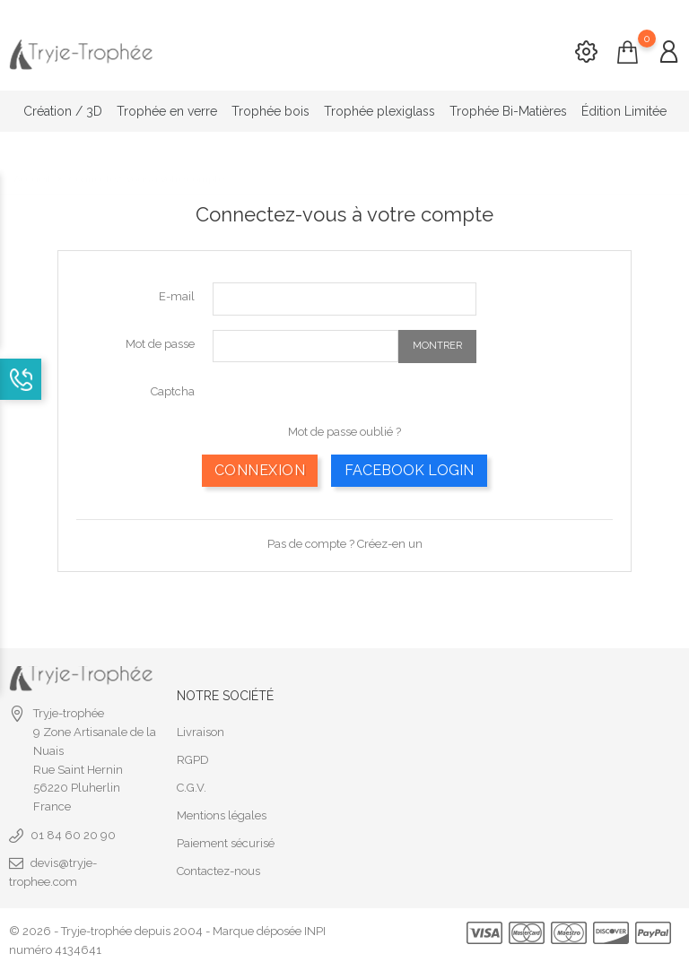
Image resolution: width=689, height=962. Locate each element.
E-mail (177, 293)
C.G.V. (191, 785)
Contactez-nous (218, 868)
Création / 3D (62, 111)
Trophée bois (270, 111)
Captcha (173, 387)
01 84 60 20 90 (73, 832)
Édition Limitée (624, 111)
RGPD (193, 757)
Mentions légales (221, 812)
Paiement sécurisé (226, 840)
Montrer (437, 343)
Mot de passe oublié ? (344, 428)
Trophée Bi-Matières (508, 111)
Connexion (260, 466)
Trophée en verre (167, 111)
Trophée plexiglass (379, 111)
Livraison (200, 729)
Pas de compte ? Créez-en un (345, 540)
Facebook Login (409, 466)
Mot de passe (160, 340)
